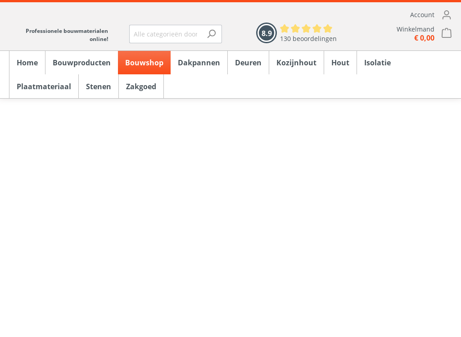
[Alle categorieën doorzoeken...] (165, 34)
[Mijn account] (403, 15)
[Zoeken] (211, 34)
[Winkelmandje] (403, 33)
